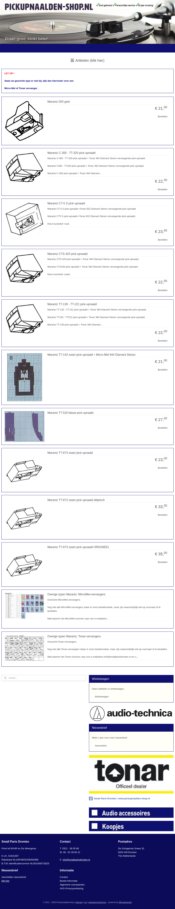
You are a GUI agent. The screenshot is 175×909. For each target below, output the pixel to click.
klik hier (5, 880)
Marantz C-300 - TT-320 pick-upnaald (71, 152)
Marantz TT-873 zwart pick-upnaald (70, 452)
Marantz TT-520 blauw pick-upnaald (70, 412)
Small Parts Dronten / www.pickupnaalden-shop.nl (119, 798)
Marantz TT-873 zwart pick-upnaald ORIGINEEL (78, 547)
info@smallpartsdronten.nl (76, 859)
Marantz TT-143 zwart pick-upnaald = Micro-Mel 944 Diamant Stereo (91, 354)
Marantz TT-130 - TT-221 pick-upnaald (72, 304)
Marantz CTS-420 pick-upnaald (67, 253)
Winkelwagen (102, 696)
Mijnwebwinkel (125, 902)
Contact (64, 877)
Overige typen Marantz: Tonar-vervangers (74, 636)
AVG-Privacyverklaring (71, 888)
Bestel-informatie (69, 880)
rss (85, 902)
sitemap (79, 902)
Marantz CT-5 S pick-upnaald (66, 203)
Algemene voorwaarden (72, 884)
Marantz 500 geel (58, 101)
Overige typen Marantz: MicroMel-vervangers (76, 594)
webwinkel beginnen (97, 902)
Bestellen (162, 116)
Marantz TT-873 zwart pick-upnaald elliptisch (76, 499)
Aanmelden (101, 745)
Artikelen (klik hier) (88, 60)
